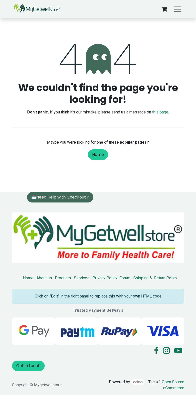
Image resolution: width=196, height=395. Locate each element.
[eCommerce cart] (164, 9)
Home (98, 154)
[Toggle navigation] (177, 8)
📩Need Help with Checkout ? (60, 197)
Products (63, 278)
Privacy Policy (104, 278)
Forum (124, 278)
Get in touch (28, 366)
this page (160, 112)
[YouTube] (178, 351)
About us (44, 278)
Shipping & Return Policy (155, 278)
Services (81, 278)
